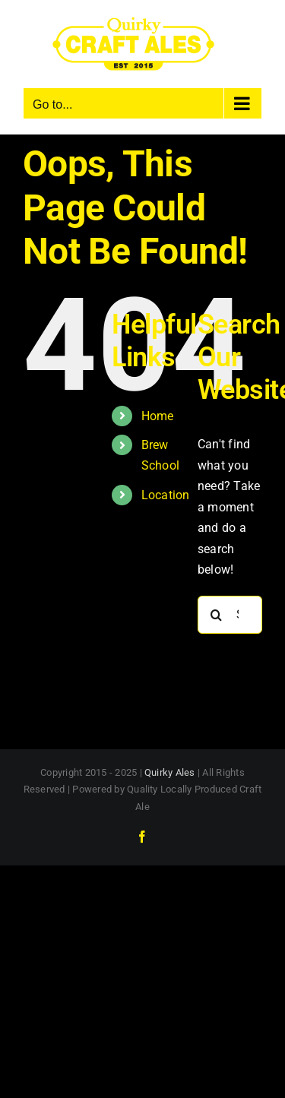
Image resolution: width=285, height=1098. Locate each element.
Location (165, 495)
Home (157, 416)
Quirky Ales (169, 772)
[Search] (217, 615)
